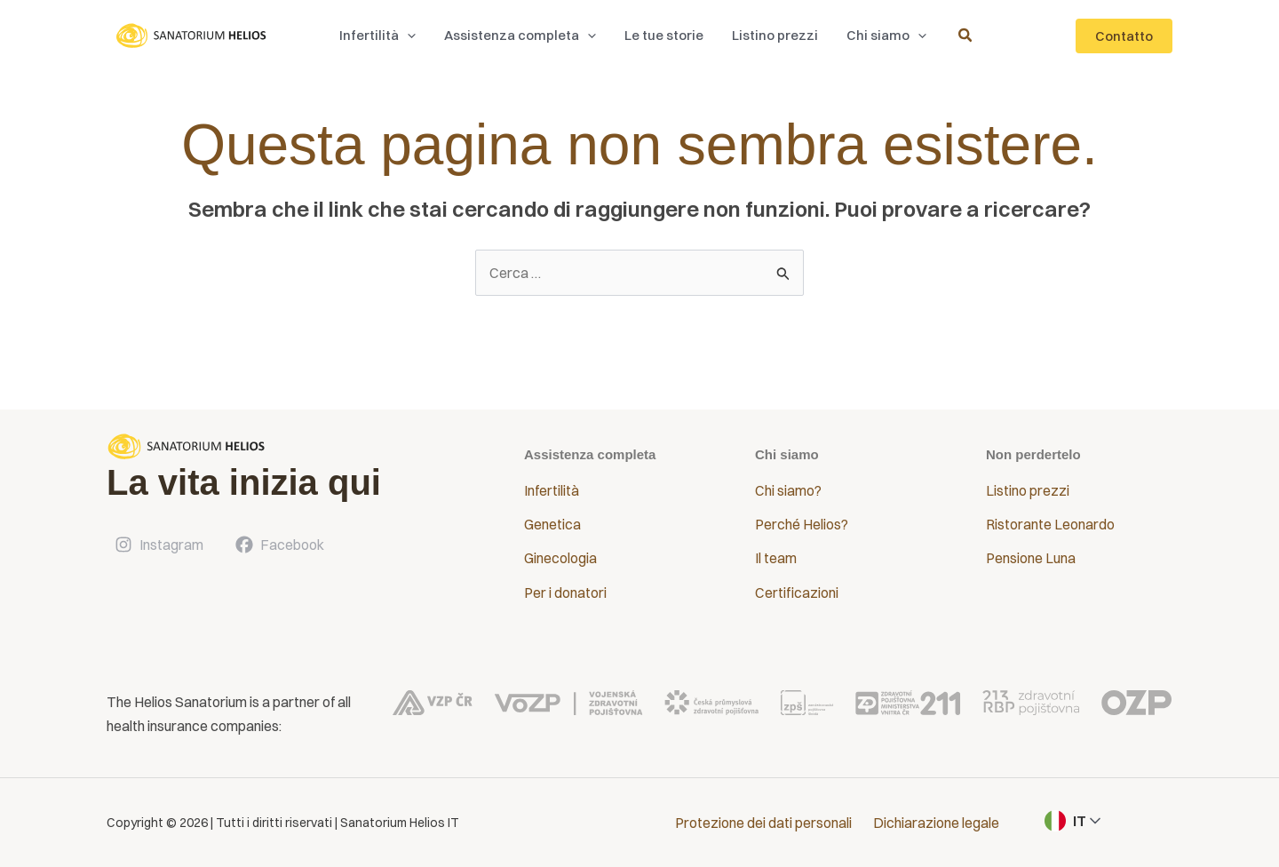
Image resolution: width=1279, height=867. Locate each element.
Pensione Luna (1031, 558)
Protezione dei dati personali (763, 822)
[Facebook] (279, 544)
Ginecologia (560, 558)
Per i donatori (565, 592)
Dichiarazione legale (936, 822)
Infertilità (551, 490)
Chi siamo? (788, 490)
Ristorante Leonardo (1050, 524)
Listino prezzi (1027, 490)
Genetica (552, 524)
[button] (382, 35)
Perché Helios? (801, 524)
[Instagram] (158, 544)
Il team (776, 558)
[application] (411, 35)
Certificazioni (796, 592)
